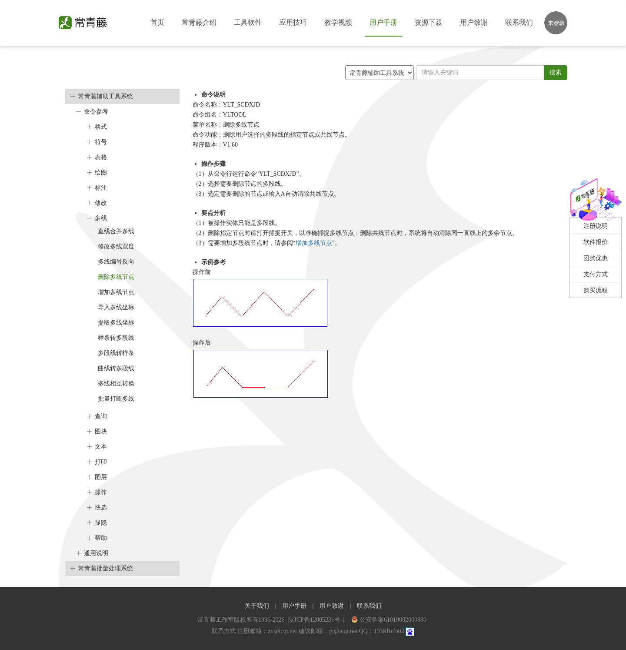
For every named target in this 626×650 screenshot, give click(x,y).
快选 (101, 507)
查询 (101, 416)
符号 (101, 142)
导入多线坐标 (116, 307)
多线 (101, 218)
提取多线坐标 (116, 322)
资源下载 (429, 22)
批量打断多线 (116, 398)
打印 (101, 462)
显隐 (101, 522)
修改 (101, 203)
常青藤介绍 (199, 22)
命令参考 (96, 111)
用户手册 (383, 22)
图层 (101, 477)
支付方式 (595, 274)
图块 (101, 431)
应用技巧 (293, 22)
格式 (101, 127)
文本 (101, 446)
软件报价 (595, 242)
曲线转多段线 (116, 368)
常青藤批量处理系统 (105, 568)
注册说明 (595, 226)
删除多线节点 (116, 277)
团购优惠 (595, 258)
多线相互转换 (116, 383)
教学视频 (338, 22)
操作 (101, 492)
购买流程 (595, 290)
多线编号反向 (116, 261)
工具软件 (248, 22)
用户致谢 (474, 22)
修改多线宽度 (116, 246)
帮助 (101, 538)
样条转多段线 (116, 338)
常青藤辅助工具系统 (105, 96)
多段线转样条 (116, 353)
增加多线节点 (116, 292)
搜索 (555, 72)
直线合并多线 (116, 231)
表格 (101, 157)
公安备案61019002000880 (388, 619)
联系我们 (519, 22)
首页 (157, 22)
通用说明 (96, 553)
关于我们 (257, 606)
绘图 (101, 172)
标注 (101, 187)
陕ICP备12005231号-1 (317, 619)
